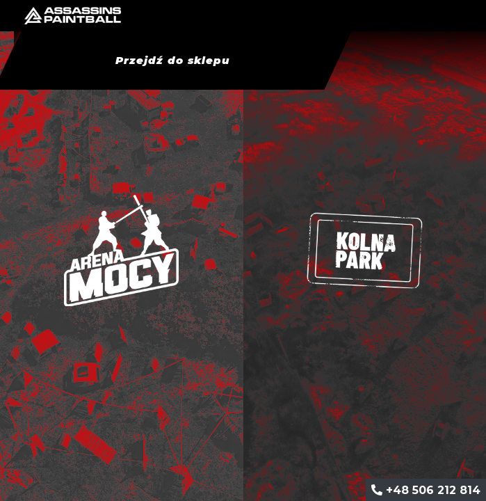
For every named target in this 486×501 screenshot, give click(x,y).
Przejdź (172, 60)
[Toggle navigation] (466, 16)
